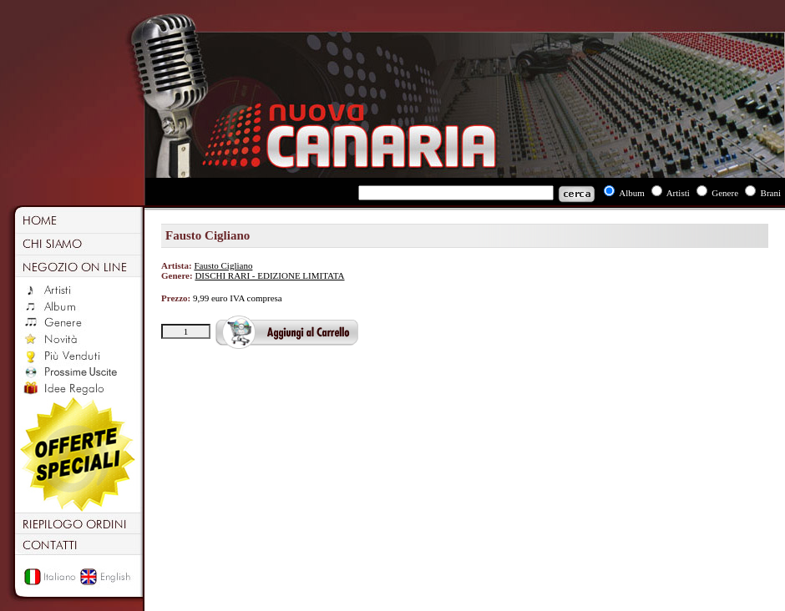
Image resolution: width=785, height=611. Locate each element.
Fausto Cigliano (223, 265)
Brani (771, 193)
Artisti (678, 193)
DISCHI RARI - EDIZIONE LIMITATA (269, 275)
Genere (725, 193)
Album (632, 193)
